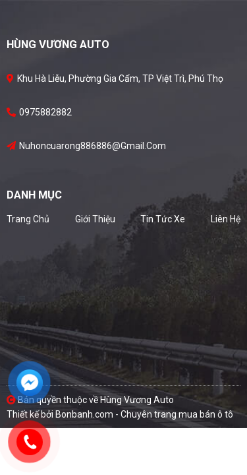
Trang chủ (28, 219)
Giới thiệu (95, 219)
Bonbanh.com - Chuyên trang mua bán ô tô (144, 414)
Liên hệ (225, 219)
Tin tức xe (162, 219)
